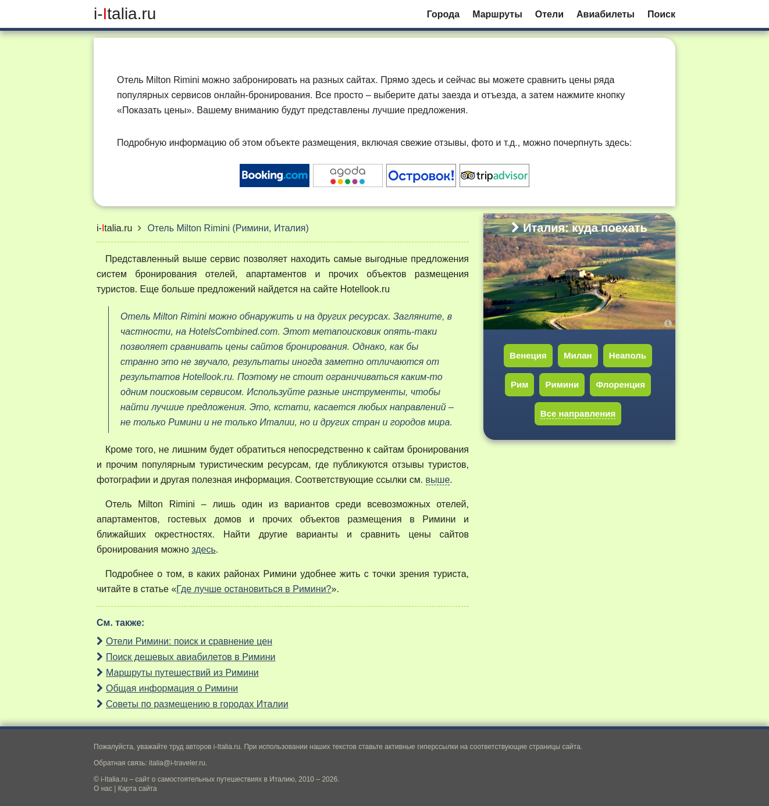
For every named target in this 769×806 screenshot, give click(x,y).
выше (438, 480)
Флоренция (620, 384)
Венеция (528, 355)
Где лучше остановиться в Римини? (253, 589)
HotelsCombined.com (232, 331)
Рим (519, 384)
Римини (562, 384)
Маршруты (497, 14)
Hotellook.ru (365, 289)
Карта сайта (137, 788)
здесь (203, 549)
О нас (103, 788)
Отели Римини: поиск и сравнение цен (189, 641)
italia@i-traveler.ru (177, 763)
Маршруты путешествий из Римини (182, 673)
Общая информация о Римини (172, 688)
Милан (578, 355)
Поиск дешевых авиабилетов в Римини (191, 657)
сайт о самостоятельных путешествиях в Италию (215, 779)
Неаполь (627, 355)
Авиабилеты (605, 14)
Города (443, 14)
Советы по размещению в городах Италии (197, 704)
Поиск (661, 14)
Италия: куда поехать (579, 227)
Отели (549, 14)
